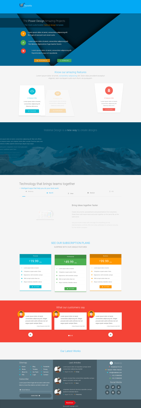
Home (24, 11)
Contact (44, 374)
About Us (23, 371)
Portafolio (45, 366)
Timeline (34, 369)
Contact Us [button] (52, 11)
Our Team (34, 371)
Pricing (44, 369)
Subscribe (34, 395)
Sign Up (33, 11)
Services (44, 371)
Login (33, 374)
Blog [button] (42, 11)
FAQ (21, 374)
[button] (30, 334)
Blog (32, 366)
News (77, 382)
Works (22, 369)
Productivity (79, 394)
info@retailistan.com (115, 372)
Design (77, 371)
